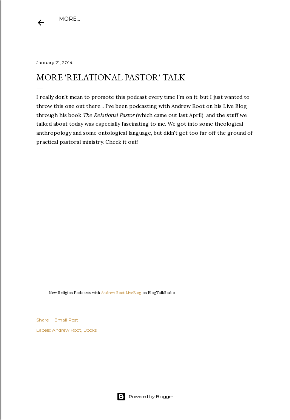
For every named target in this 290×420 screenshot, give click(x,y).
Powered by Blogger (145, 396)
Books (90, 330)
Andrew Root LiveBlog (121, 292)
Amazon (175, 18)
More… (236, 18)
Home (68, 18)
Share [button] (42, 320)
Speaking (207, 18)
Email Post (66, 320)
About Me (96, 18)
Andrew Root (66, 330)
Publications (137, 18)
